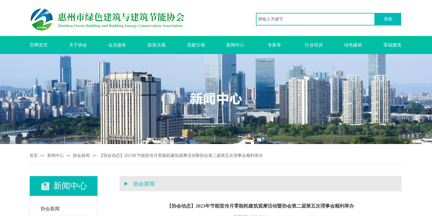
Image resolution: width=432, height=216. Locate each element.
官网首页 (39, 45)
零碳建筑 (392, 45)
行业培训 (314, 45)
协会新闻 (81, 155)
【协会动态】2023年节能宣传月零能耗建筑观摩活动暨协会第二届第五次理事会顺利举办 (181, 155)
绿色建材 (353, 45)
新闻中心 (235, 45)
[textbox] (315, 19)
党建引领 (196, 45)
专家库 (274, 45)
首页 (33, 155)
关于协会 (78, 45)
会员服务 (117, 45)
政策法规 (157, 45)
